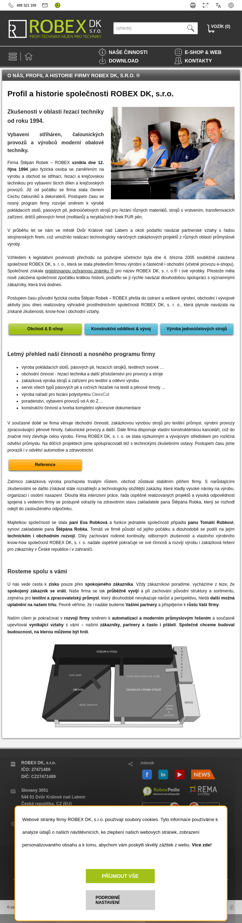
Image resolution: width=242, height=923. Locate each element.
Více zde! (202, 844)
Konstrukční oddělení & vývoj (121, 328)
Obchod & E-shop (45, 328)
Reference (45, 464)
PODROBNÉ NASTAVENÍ (108, 900)
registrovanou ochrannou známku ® (79, 271)
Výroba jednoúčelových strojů (196, 328)
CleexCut (100, 394)
